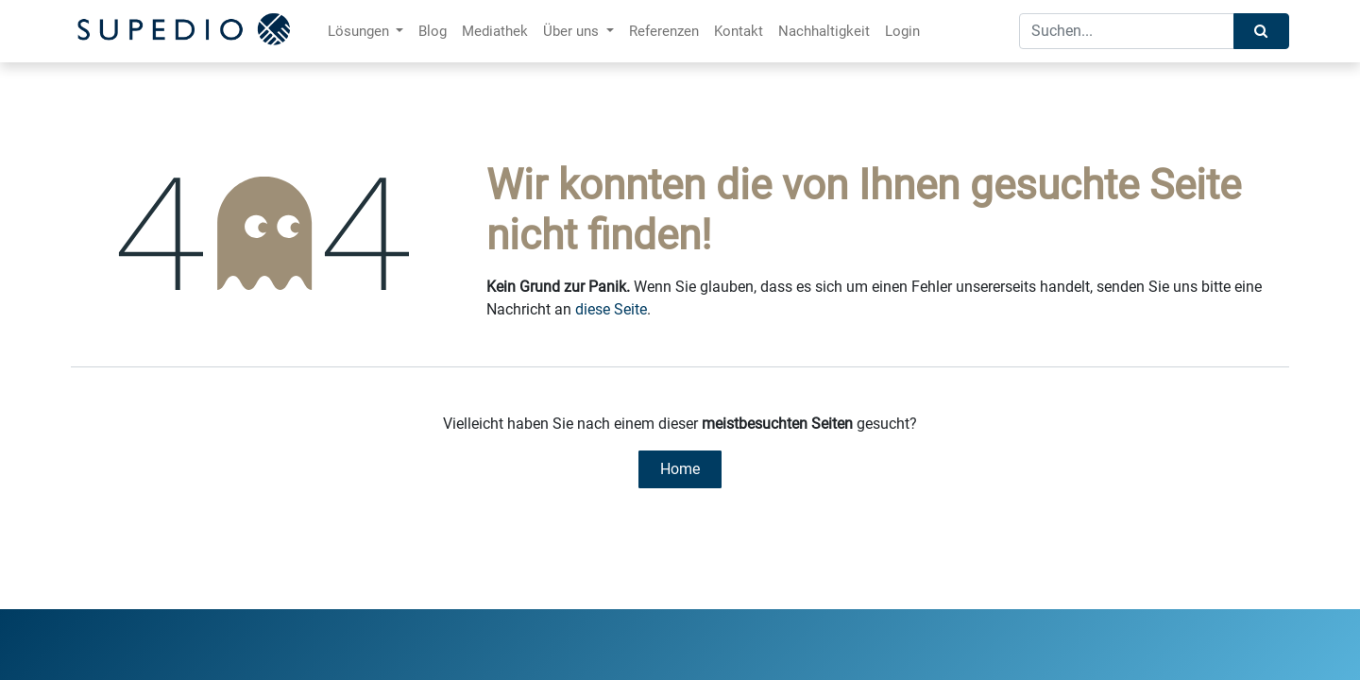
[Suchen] (1261, 31)
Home (680, 469)
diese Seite (611, 309)
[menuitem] (432, 31)
